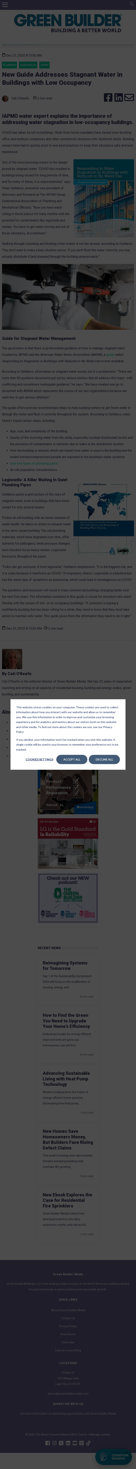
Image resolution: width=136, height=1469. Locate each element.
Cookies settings (39, 759)
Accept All (71, 759)
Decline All (104, 759)
